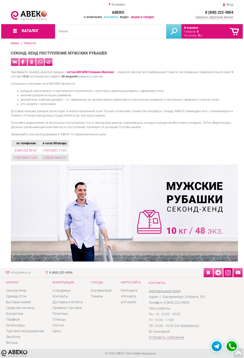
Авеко (15, 43)
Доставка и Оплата (67, 302)
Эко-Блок (13, 337)
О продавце (61, 290)
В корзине (191, 27)
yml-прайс (128, 302)
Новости (30, 43)
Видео (124, 17)
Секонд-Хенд (16, 290)
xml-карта (128, 296)
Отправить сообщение (166, 337)
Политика (60, 314)
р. (200, 35)
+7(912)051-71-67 (54, 150)
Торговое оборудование (25, 331)
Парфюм (13, 319)
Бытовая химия (18, 302)
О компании (93, 17)
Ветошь (12, 342)
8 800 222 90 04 (25, 150)
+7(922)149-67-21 (54, 157)
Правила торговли (67, 308)
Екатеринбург (101, 290)
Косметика (14, 314)
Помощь (59, 319)
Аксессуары (15, 325)
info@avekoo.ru (20, 272)
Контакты (111, 17)
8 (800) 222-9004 (219, 12)
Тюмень (97, 296)
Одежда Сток (16, 296)
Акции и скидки (142, 17)
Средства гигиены (20, 308)
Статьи (58, 325)
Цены (56, 331)
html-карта (129, 290)
